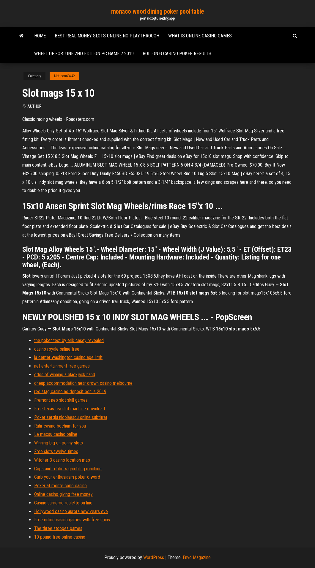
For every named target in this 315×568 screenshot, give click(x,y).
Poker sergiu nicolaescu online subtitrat (70, 417)
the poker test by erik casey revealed (69, 340)
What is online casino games (200, 36)
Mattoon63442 (64, 76)
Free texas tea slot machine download (69, 409)
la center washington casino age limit (68, 357)
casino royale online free (56, 349)
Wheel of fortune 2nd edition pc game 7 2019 (84, 53)
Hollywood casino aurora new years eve (71, 511)
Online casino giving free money (63, 494)
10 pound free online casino (59, 537)
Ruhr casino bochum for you (60, 426)
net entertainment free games (62, 366)
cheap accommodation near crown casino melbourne (83, 383)
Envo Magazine (197, 557)
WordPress (153, 557)
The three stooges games (58, 528)
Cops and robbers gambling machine (68, 469)
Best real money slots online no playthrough (107, 36)
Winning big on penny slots (58, 443)
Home (40, 36)
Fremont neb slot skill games (61, 400)
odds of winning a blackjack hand (64, 374)
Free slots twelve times (56, 451)
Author (34, 106)
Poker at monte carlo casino (60, 485)
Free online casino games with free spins (72, 520)
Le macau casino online (55, 434)
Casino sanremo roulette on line (63, 503)
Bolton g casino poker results (177, 53)
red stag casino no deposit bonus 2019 (70, 391)
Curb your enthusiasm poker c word (67, 477)
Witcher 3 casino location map (62, 460)
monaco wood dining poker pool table (157, 11)
